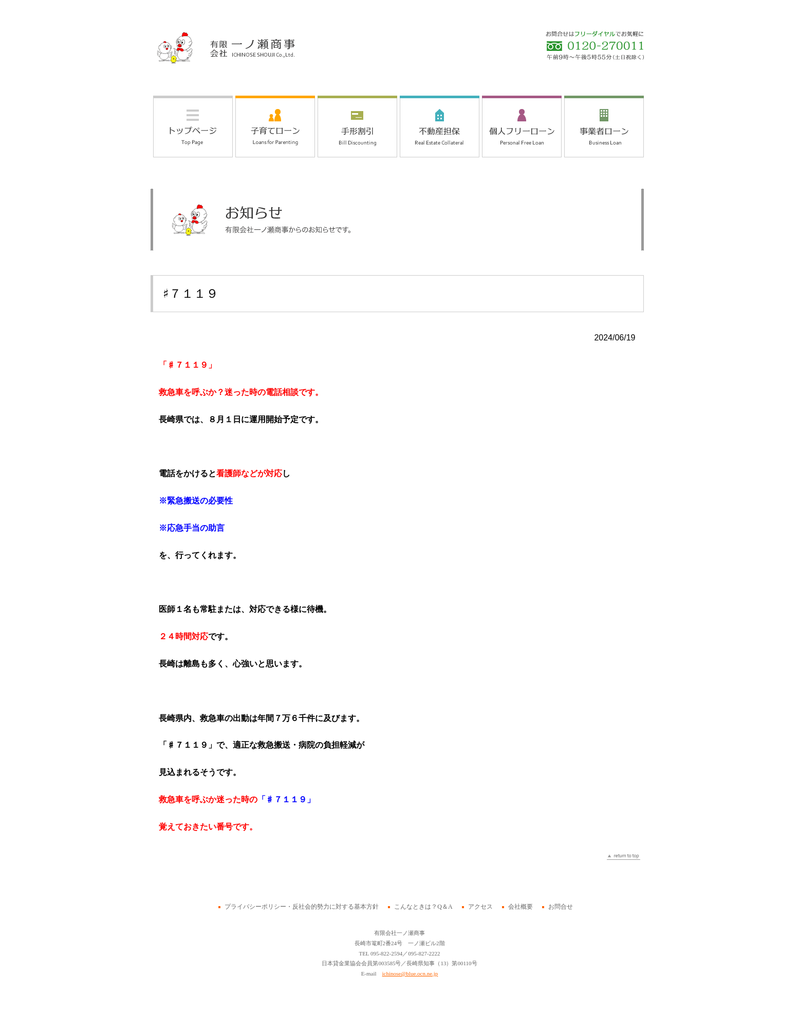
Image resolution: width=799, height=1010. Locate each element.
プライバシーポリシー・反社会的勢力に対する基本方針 (302, 906)
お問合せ (560, 906)
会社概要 (520, 906)
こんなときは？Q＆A (423, 906)
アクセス (480, 906)
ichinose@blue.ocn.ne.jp (410, 973)
